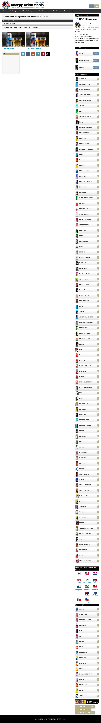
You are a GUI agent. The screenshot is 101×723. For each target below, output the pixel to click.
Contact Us (59, 718)
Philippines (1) (95, 595)
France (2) (79, 601)
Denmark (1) (87, 588)
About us (41, 718)
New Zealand (87, 595)
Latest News (42, 11)
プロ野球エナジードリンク (85, 706)
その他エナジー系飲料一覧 (85, 712)
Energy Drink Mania (52, 719)
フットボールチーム (83, 709)
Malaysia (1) (87, 601)
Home (5, 11)
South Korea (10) (87, 582)
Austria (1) (79, 582)
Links (54, 718)
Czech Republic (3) (78, 589)
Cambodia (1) (95, 582)
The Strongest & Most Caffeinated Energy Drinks (23, 11)
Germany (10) (95, 588)
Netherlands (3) (95, 575)
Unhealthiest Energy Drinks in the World (60, 11)
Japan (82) (79, 575)
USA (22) (87, 575)
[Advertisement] (47, 68)
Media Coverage (48, 718)
